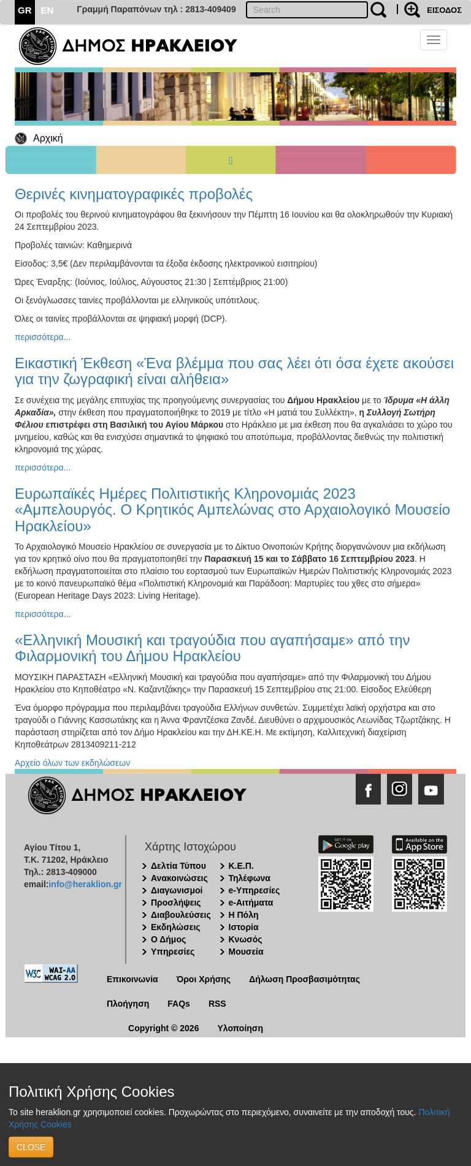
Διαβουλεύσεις (181, 915)
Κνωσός (245, 939)
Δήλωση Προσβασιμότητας (304, 979)
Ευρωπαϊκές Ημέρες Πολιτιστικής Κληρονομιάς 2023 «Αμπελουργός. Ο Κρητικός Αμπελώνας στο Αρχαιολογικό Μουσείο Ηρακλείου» (232, 509)
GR (25, 10)
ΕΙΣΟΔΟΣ (444, 10)
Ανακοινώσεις (179, 878)
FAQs (178, 1004)
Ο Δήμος (168, 939)
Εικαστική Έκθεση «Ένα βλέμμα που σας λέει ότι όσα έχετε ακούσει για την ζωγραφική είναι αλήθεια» (234, 371)
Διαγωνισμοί (176, 890)
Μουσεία (246, 951)
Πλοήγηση (128, 1004)
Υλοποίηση (240, 1028)
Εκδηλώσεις (176, 927)
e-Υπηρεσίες (254, 890)
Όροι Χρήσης (204, 979)
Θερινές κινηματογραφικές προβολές (134, 194)
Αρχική (48, 138)
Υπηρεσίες (172, 951)
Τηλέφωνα (249, 878)
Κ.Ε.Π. (241, 866)
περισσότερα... (43, 337)
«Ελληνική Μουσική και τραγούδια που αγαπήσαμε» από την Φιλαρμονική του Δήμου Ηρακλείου (212, 648)
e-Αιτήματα (251, 902)
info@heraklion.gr (84, 884)
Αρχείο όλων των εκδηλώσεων (72, 763)
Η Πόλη (244, 915)
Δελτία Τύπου (178, 866)
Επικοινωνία (132, 979)
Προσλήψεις (176, 902)
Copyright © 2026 (163, 1028)
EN (47, 10)
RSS (217, 1004)
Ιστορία (244, 927)
